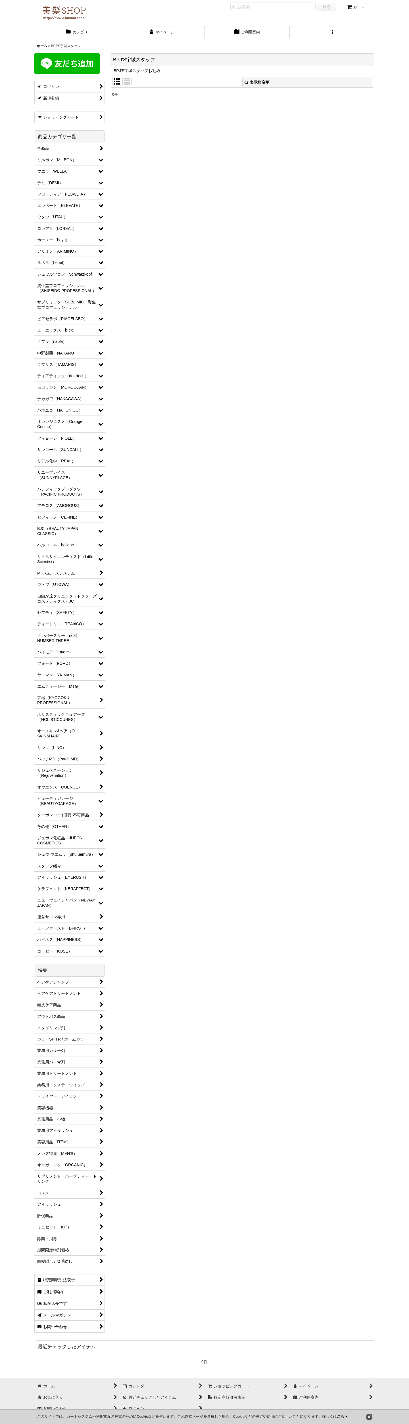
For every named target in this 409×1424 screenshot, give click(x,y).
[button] (332, 32)
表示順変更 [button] (257, 82)
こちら (342, 1416)
